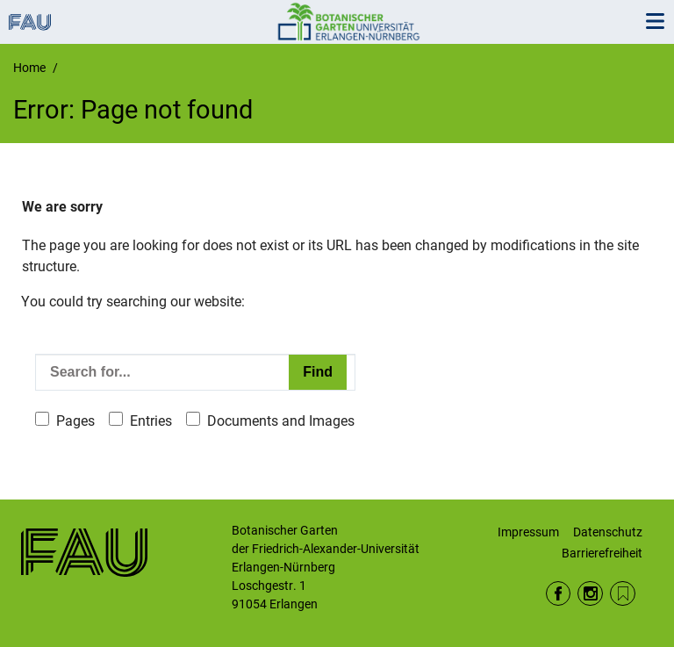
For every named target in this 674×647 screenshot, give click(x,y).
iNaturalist (622, 594)
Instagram (590, 594)
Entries (151, 421)
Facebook (558, 594)
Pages (75, 421)
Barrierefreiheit (602, 553)
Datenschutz (607, 532)
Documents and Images (281, 421)
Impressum (528, 532)
